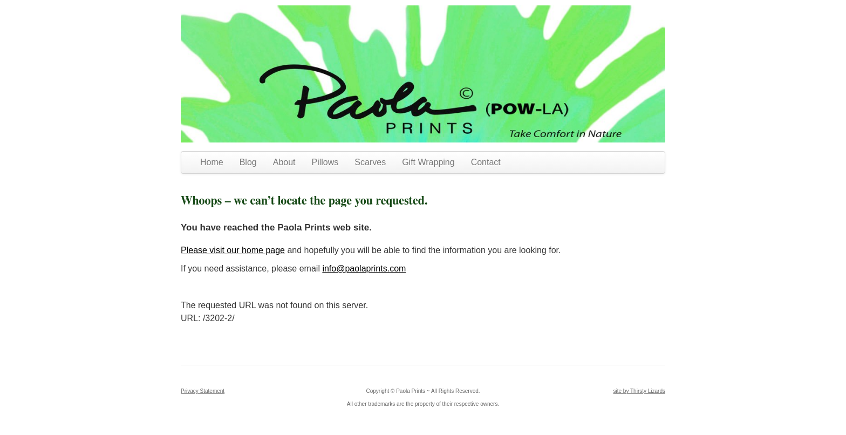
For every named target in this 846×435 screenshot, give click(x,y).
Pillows (325, 162)
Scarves (370, 162)
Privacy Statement (202, 391)
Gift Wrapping (428, 162)
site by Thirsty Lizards (639, 391)
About (284, 162)
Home (211, 162)
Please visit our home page (233, 250)
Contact (486, 162)
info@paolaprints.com (364, 268)
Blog (248, 162)
